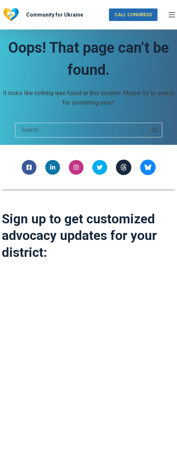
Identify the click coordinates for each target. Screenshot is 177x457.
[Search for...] (81, 130)
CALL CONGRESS (133, 14)
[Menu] (172, 14)
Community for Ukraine (54, 15)
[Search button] (155, 130)
